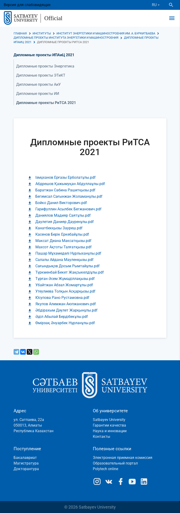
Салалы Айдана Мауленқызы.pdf (64, 259)
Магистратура (26, 463)
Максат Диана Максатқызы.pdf (63, 240)
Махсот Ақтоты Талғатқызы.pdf (63, 247)
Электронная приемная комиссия (122, 457)
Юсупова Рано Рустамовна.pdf (62, 297)
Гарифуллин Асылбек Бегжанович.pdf (68, 209)
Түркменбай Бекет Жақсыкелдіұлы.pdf (69, 272)
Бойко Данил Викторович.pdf (61, 203)
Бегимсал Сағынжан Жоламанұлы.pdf (68, 196)
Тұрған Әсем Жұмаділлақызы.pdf (65, 278)
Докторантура (26, 469)
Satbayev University (109, 419)
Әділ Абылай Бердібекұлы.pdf (61, 316)
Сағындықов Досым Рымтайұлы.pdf (67, 266)
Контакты (101, 436)
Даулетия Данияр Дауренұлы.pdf (64, 221)
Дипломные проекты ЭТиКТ (40, 75)
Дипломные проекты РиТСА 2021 (46, 102)
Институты (42, 33)
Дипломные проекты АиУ (38, 84)
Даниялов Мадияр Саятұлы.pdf (63, 215)
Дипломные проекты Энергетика (45, 66)
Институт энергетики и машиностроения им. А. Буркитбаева (106, 33)
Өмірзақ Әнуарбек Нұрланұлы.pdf (65, 323)
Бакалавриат (25, 457)
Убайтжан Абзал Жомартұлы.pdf (64, 285)
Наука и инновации (110, 431)
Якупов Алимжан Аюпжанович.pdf (65, 304)
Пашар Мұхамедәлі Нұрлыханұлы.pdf (68, 253)
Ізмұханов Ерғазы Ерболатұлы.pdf (65, 177)
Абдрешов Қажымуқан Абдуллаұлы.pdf (70, 184)
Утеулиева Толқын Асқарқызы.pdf (65, 291)
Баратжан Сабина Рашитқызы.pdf (65, 190)
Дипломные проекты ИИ (37, 93)
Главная (20, 33)
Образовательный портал (115, 463)
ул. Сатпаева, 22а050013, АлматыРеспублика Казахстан (33, 425)
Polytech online (105, 469)
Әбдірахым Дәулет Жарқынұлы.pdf (66, 310)
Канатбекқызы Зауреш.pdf (58, 228)
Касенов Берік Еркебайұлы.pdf (62, 234)
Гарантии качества (109, 425)
